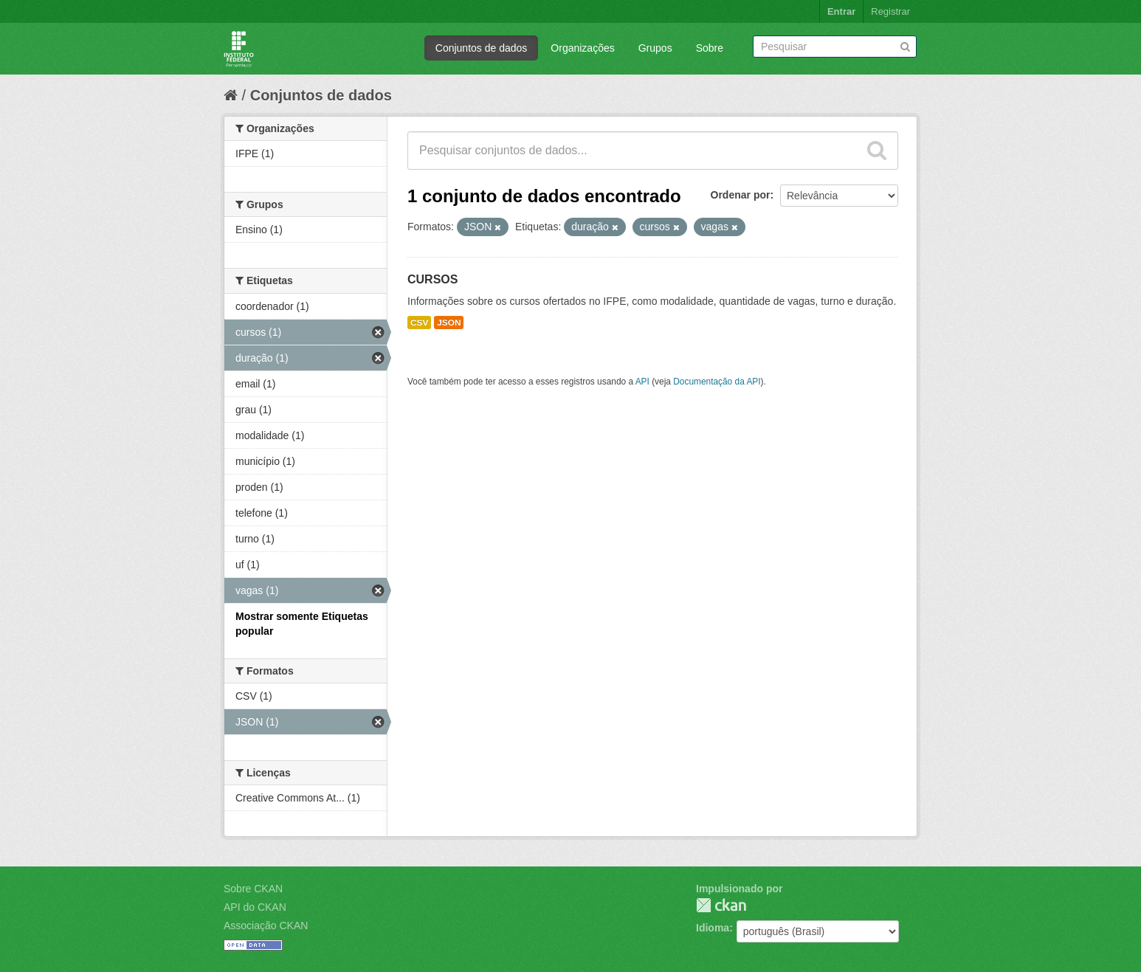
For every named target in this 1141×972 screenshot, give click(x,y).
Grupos (655, 48)
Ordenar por (741, 195)
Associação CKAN (266, 925)
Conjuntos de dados (481, 48)
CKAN (721, 905)
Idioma (712, 928)
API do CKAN (255, 907)
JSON (449, 322)
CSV (419, 322)
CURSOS (432, 279)
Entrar (841, 11)
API (642, 381)
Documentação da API (716, 381)
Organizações (582, 48)
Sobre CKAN (253, 889)
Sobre (709, 48)
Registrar (890, 11)
